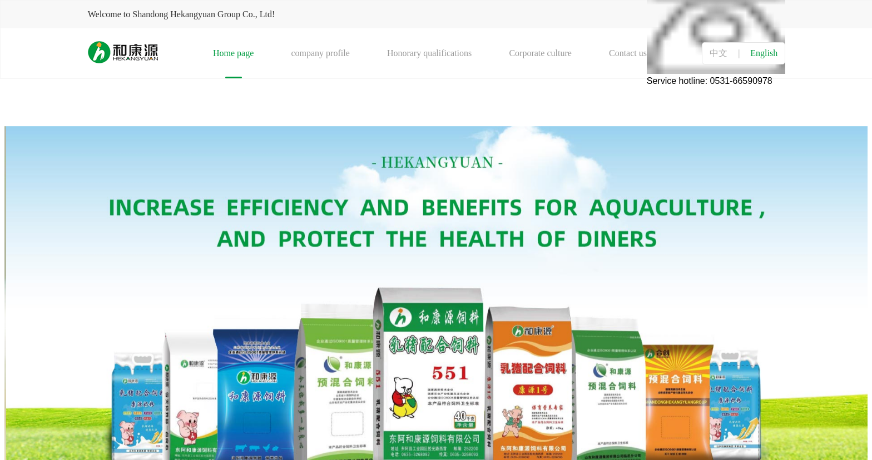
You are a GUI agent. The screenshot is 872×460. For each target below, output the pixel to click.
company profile (320, 53)
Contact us (628, 53)
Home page (233, 53)
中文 (718, 53)
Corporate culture (540, 53)
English (763, 53)
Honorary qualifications (429, 53)
